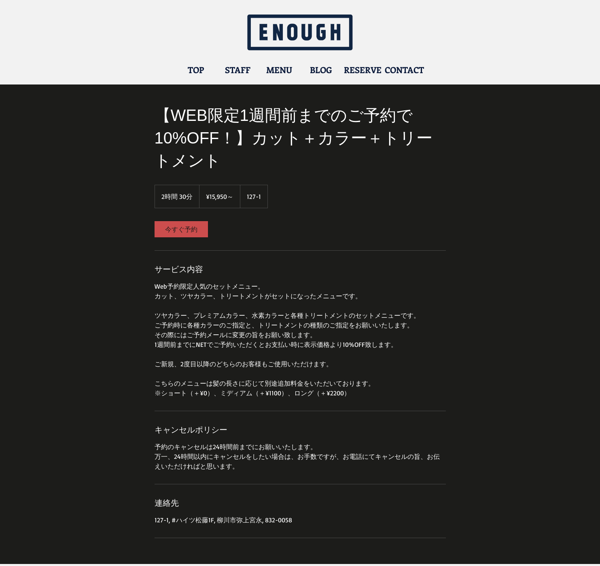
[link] (181, 229)
